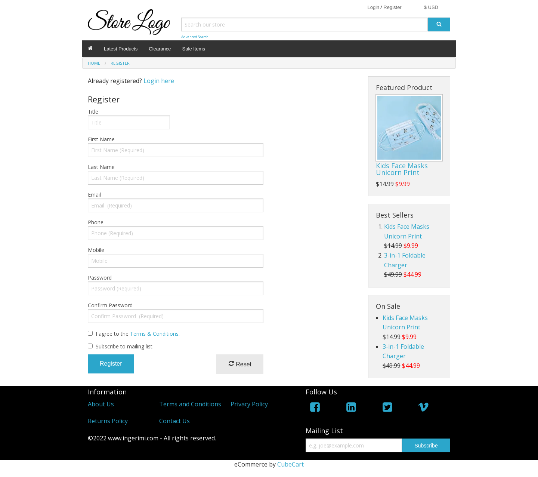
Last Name (101, 166)
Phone (95, 222)
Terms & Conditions (154, 333)
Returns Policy (108, 421)
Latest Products (120, 49)
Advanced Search (194, 36)
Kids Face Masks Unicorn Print (402, 169)
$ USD (431, 7)
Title (93, 111)
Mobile (96, 249)
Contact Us (174, 421)
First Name (101, 139)
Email (94, 194)
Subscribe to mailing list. (125, 346)
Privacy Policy (249, 404)
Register (392, 7)
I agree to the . (138, 333)
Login (373, 7)
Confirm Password (110, 305)
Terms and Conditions (190, 404)
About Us (101, 404)
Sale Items (193, 49)
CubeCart (290, 464)
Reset (239, 363)
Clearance (160, 49)
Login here (158, 81)
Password (100, 277)
